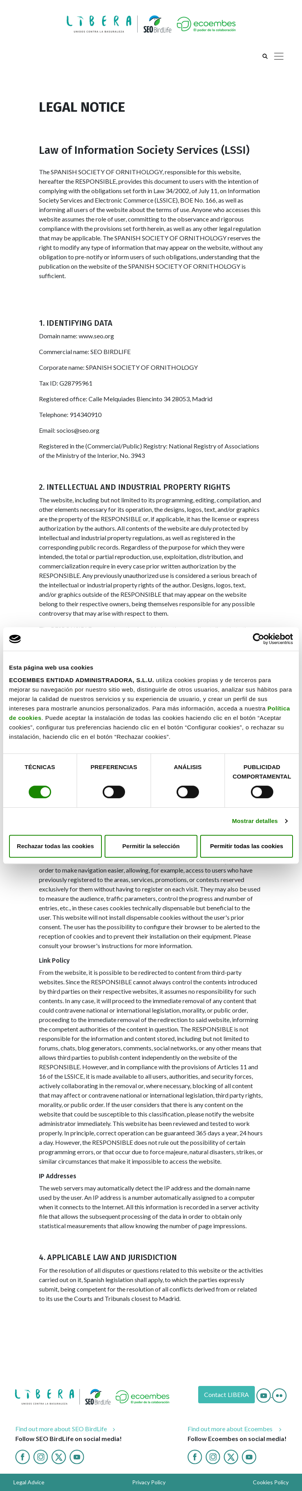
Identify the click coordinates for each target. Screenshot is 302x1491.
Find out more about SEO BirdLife (61, 1428)
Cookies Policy (271, 1482)
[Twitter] (59, 1456)
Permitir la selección (151, 846)
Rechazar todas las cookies (55, 846)
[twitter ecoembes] (231, 1456)
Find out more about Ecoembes (231, 1428)
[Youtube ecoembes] (249, 1456)
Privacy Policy (149, 1482)
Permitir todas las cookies (246, 846)
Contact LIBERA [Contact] (226, 1394)
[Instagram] (40, 1456)
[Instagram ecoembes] (213, 1456)
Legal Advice (28, 1482)
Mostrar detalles (255, 820)
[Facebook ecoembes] (195, 1456)
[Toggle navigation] (278, 56)
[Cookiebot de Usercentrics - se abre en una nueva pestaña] (258, 639)
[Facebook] (22, 1456)
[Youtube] (264, 1394)
